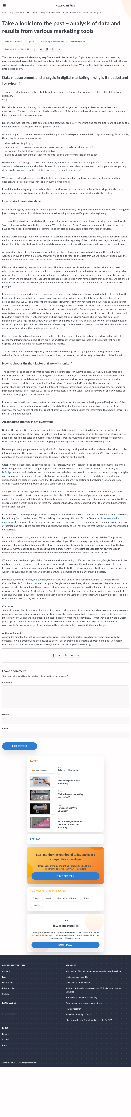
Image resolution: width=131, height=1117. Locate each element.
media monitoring (24, 541)
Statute (5, 994)
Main (4, 12)
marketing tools (77, 41)
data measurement (13, 41)
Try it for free (65, 876)
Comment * (7, 682)
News (48, 898)
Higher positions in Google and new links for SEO (89, 1020)
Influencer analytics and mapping (81, 997)
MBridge (6, 472)
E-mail (5, 728)
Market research (73, 1008)
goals (31, 41)
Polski (5, 1013)
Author (5, 714)
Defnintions (7, 982)
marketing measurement (52, 41)
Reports (36, 905)
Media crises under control (78, 982)
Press (86, 898)
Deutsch (12, 1013)
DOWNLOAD (65, 944)
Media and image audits (77, 976)
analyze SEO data (36, 579)
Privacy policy (8, 988)
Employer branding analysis (78, 1014)
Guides (19, 12)
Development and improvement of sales (84, 1003)
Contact (6, 971)
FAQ (4, 976)
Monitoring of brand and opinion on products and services (93, 971)
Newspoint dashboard (67, 898)
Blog (11, 12)
